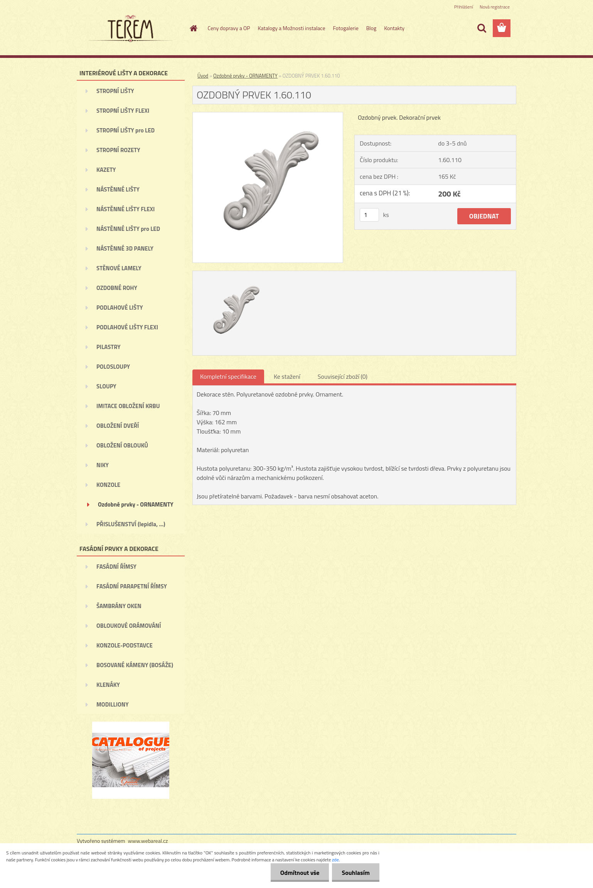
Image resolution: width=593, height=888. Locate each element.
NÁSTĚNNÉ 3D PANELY (124, 248)
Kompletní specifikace (228, 376)
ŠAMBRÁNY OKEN (119, 606)
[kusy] (369, 215)
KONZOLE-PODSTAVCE (124, 645)
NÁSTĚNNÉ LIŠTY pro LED (128, 228)
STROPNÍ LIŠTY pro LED (125, 130)
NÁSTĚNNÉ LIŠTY (118, 189)
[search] (481, 28)
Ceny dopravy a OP (229, 28)
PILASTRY (108, 346)
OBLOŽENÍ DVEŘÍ (117, 425)
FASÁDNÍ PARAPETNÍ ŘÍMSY (131, 586)
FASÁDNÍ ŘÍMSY (116, 566)
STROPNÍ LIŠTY (115, 90)
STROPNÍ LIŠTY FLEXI (122, 110)
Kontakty (394, 28)
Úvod (202, 76)
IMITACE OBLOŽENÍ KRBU (128, 406)
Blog (371, 28)
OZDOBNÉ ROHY (116, 287)
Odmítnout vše (300, 872)
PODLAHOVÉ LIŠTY (119, 307)
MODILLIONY (112, 704)
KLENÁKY (108, 684)
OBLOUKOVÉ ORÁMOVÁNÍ (128, 625)
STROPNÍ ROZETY (118, 150)
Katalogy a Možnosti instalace (291, 28)
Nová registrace (495, 6)
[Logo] (130, 28)
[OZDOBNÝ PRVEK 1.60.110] (268, 115)
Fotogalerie (345, 28)
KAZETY (106, 169)
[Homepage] (193, 28)
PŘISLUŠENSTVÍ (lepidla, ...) (130, 524)
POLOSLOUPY (113, 366)
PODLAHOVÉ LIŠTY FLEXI (127, 327)
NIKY (102, 465)
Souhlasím (356, 872)
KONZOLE (108, 484)
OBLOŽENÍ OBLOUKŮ (122, 445)
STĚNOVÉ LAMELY (119, 268)
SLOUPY (106, 386)
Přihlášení (463, 6)
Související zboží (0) (342, 376)
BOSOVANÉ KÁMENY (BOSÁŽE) (134, 665)
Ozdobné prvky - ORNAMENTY (136, 504)
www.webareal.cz (148, 841)
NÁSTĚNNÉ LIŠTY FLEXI (125, 209)
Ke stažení (287, 376)
